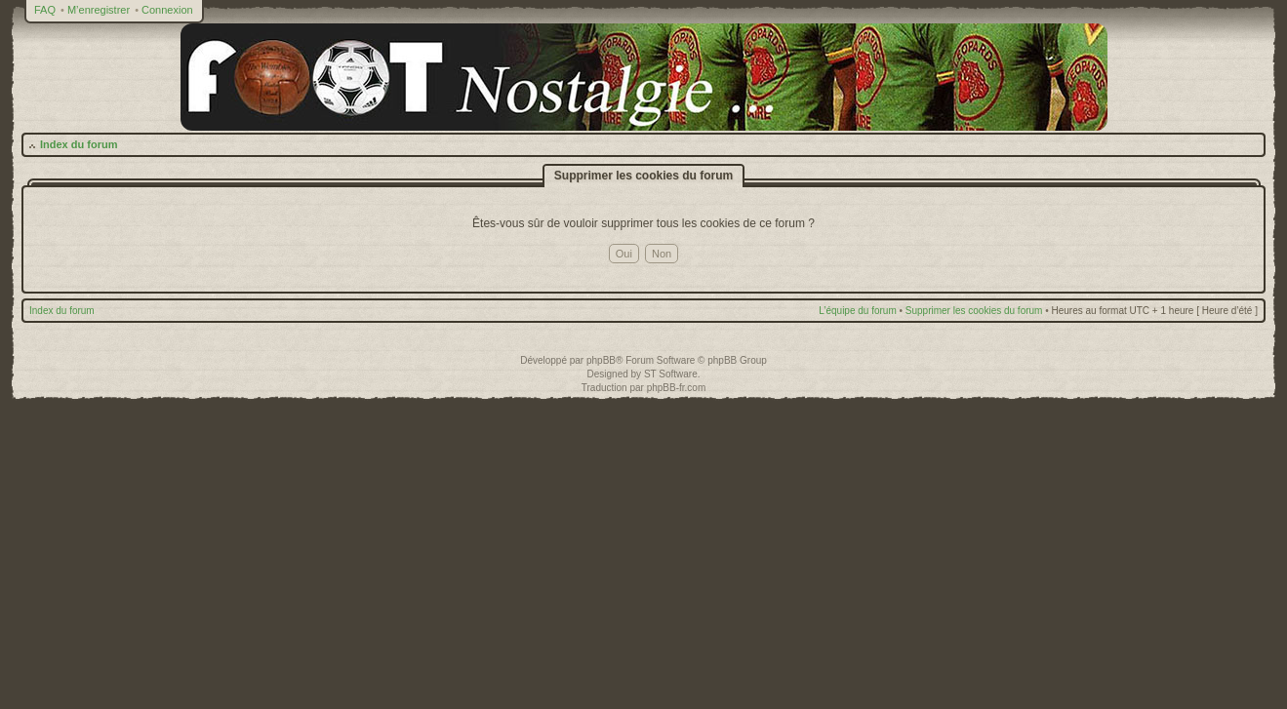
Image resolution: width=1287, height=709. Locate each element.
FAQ (45, 10)
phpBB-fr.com (676, 387)
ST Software (671, 374)
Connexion (167, 10)
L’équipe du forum (858, 310)
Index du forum (78, 144)
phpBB (601, 360)
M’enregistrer (98, 10)
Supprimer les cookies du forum (974, 310)
